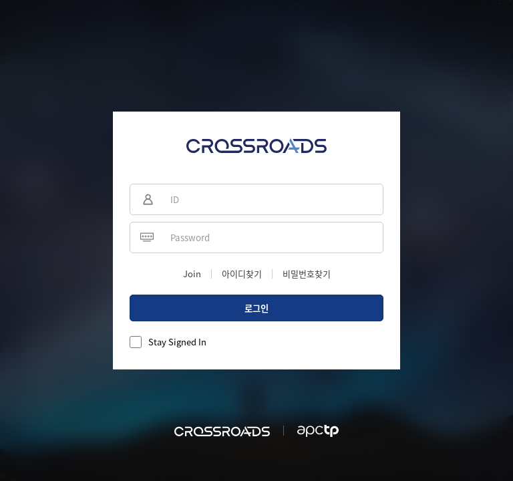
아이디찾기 (242, 273)
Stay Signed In (177, 341)
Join (192, 273)
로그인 (256, 308)
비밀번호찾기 (307, 273)
